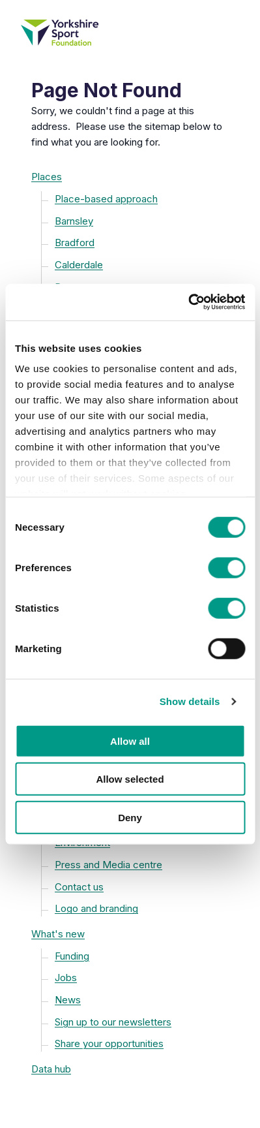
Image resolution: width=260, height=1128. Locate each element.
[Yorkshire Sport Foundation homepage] (130, 33)
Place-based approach (106, 199)
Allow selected (130, 779)
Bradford (74, 242)
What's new (58, 934)
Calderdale (79, 264)
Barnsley (74, 221)
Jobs (66, 977)
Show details (190, 701)
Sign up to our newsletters (113, 1022)
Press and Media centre (108, 864)
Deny (130, 816)
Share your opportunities (109, 1043)
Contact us (79, 887)
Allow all (130, 740)
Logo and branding (96, 908)
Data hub (51, 1069)
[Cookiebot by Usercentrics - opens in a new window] (188, 302)
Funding (72, 956)
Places (46, 176)
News (68, 1000)
